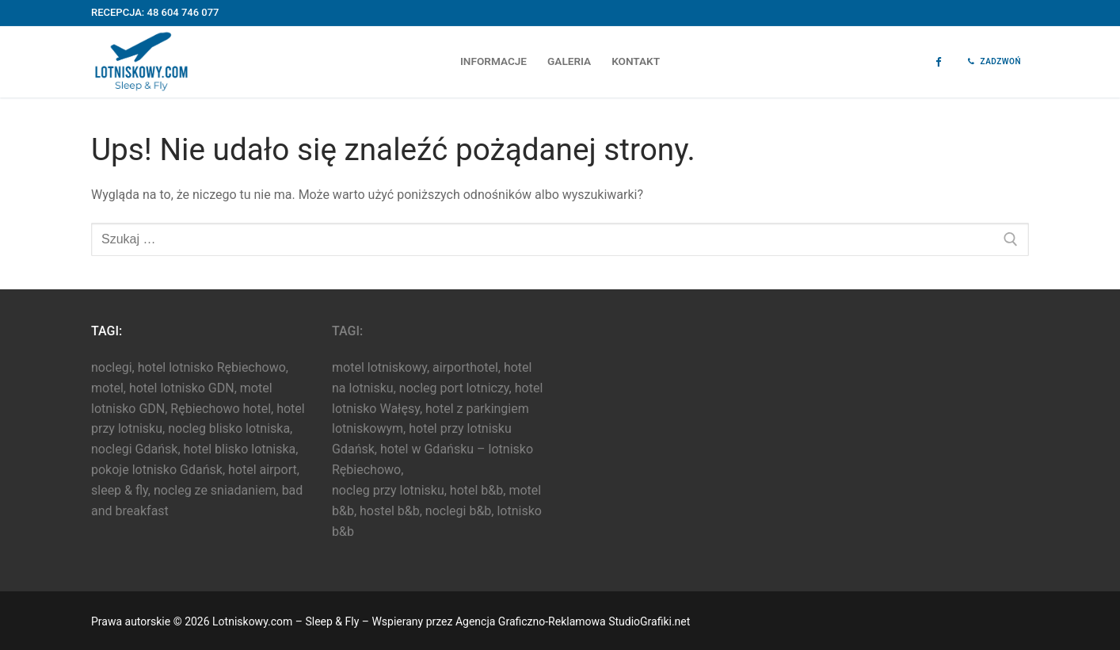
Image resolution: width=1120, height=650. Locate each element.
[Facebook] (938, 62)
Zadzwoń (994, 61)
